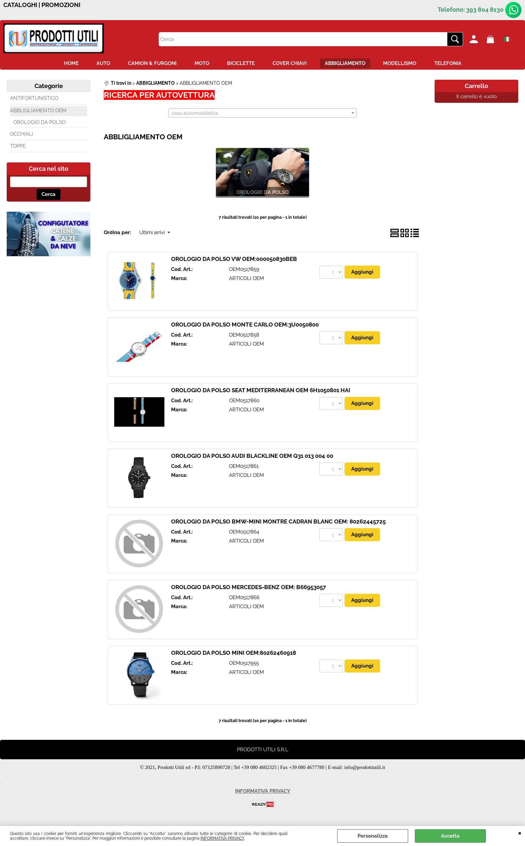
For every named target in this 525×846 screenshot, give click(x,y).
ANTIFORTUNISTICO (34, 100)
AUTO (96, 64)
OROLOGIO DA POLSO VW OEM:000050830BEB (234, 260)
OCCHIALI (21, 135)
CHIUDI (520, 832)
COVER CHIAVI (292, 64)
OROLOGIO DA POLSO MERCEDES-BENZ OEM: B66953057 (248, 588)
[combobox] (262, 114)
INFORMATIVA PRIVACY (222, 838)
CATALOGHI (20, 5)
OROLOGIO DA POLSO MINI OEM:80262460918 (233, 654)
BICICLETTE (241, 64)
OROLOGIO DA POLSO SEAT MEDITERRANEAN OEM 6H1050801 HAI (260, 392)
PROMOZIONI (61, 5)
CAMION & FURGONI (148, 64)
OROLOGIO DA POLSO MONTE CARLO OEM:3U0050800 (245, 326)
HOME (62, 64)
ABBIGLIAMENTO (349, 64)
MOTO (199, 64)
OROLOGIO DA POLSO (39, 124)
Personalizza (373, 836)
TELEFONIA (456, 64)
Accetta (450, 836)
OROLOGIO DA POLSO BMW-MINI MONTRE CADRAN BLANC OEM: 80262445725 (278, 523)
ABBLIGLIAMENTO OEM (38, 112)
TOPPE (18, 148)
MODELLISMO (406, 64)
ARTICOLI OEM (246, 280)
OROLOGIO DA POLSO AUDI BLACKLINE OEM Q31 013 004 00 (252, 457)
